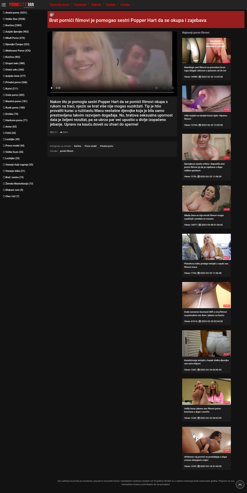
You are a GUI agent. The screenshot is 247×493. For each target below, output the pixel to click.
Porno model (91, 146)
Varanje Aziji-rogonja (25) (18, 164)
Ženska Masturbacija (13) (18, 183)
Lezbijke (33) (11, 158)
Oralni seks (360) (13, 69)
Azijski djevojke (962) (16, 31)
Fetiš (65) (9, 133)
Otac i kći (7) (11, 196)
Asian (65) (10, 126)
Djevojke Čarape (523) (16, 44)
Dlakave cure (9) (13, 190)
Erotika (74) (10, 114)
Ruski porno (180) (14, 107)
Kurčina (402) (11, 57)
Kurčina (77, 146)
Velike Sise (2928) (14, 19)
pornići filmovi (66, 151)
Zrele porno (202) (13, 95)
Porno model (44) (13, 145)
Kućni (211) (10, 88)
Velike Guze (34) (13, 152)
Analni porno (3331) (15, 12)
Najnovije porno (60, 4)
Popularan (80, 4)
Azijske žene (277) (14, 76)
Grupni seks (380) (14, 63)
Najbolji (96, 4)
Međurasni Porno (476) (17, 50)
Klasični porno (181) (15, 101)
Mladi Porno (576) (14, 38)
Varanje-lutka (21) (14, 171)
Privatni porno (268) (15, 82)
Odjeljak (111, 4)
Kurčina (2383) (12, 25)
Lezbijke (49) (11, 139)
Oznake (125, 4)
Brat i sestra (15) (13, 177)
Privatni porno (106, 146)
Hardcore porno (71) (15, 120)
